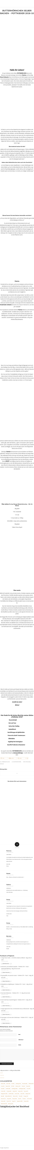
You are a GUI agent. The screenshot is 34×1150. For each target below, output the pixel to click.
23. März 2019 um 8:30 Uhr (4, 961)
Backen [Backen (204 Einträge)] (3, 1083)
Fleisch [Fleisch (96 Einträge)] (28, 1086)
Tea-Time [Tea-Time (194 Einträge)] (29, 1098)
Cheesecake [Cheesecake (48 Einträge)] (24, 1083)
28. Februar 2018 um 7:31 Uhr (5, 1003)
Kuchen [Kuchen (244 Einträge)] (17, 1093)
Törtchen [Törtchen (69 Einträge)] (3, 1101)
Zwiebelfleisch (12, 729)
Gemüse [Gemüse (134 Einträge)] (20, 1091)
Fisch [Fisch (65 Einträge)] (23, 1086)
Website (19, 1044)
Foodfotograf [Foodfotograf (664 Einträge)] (14, 1088)
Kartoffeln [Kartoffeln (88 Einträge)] (11, 1093)
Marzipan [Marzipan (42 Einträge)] (28, 1093)
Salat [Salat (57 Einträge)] (19, 1098)
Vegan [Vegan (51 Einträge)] (13, 1101)
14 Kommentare (16, 761)
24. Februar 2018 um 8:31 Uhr (5, 1012)
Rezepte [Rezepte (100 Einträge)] (14, 1098)
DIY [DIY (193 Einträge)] (12, 1086)
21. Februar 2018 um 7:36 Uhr (5, 1020)
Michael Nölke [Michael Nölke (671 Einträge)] (8, 1096)
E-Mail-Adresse (21, 1039)
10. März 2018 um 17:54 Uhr (4, 970)
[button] (4, 758)
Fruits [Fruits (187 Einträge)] (28, 1088)
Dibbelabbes (11, 738)
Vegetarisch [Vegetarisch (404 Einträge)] (19, 1101)
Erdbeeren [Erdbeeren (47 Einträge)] (17, 1086)
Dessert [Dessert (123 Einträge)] (8, 1086)
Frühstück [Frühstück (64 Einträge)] (9, 1091)
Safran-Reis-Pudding (14, 726)
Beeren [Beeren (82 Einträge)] (8, 1083)
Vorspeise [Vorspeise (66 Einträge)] (26, 1101)
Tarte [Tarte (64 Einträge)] (24, 1098)
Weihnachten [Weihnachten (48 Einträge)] (4, 1103)
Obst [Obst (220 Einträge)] (20, 1096)
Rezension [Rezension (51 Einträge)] (3, 1098)
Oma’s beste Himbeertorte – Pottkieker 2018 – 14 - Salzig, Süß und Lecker (15, 993)
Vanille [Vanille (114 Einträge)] (9, 1101)
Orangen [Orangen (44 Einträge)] (26, 1096)
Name (19, 1034)
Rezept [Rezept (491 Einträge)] (9, 1098)
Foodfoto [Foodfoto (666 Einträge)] (8, 1088)
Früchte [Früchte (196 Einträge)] (3, 1091)
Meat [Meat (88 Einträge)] (2, 1096)
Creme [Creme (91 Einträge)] (2, 1086)
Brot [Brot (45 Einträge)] (13, 1083)
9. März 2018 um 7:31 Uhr (4, 978)
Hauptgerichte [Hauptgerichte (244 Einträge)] (4, 1093)
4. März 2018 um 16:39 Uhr (4, 994)
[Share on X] (17, 773)
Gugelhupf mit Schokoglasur (15, 741)
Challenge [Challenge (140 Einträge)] (18, 1083)
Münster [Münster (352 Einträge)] (15, 1096)
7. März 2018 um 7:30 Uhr (4, 987)
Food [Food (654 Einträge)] (2, 1088)
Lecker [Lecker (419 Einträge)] (22, 1093)
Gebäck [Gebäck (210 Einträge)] (15, 1091)
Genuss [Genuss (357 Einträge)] (26, 1091)
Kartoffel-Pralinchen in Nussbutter (16, 745)
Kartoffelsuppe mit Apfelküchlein (16, 732)
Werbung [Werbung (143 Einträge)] (10, 1103)
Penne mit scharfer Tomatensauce (16, 735)
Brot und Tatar (12, 723)
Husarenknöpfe (13, 720)
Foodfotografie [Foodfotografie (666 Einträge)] (22, 1088)
